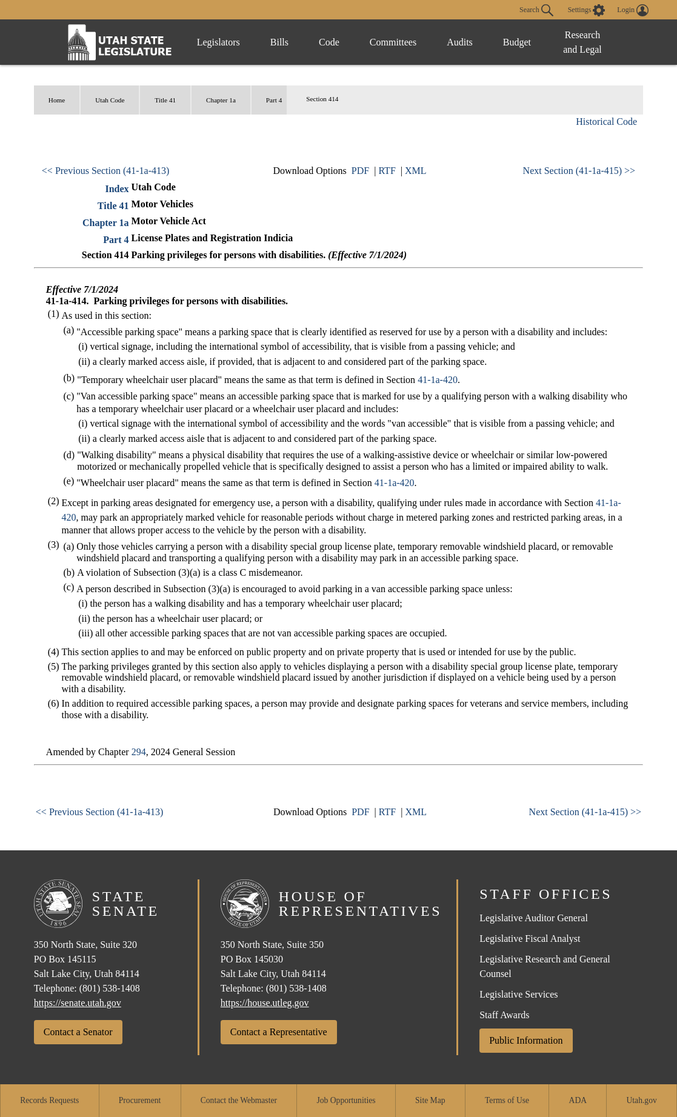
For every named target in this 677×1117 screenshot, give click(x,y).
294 (139, 752)
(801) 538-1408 (109, 988)
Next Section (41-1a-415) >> (579, 170)
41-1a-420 (438, 380)
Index (116, 189)
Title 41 (165, 100)
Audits (460, 42)
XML (416, 170)
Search (536, 10)
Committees (393, 42)
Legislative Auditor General (533, 918)
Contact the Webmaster (239, 1100)
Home (56, 100)
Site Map (430, 1100)
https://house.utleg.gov (265, 1003)
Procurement (140, 1100)
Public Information (525, 1040)
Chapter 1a (221, 100)
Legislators (218, 42)
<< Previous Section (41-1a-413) (105, 170)
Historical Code (606, 121)
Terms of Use (507, 1100)
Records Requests (49, 1100)
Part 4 (274, 100)
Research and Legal (582, 42)
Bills (279, 42)
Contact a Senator (78, 1032)
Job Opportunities (346, 1100)
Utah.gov (642, 1100)
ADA (578, 1100)
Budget (517, 42)
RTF (386, 170)
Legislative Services (518, 994)
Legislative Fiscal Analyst (529, 938)
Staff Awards (504, 1015)
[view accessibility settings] (587, 10)
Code (329, 42)
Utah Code (109, 100)
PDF (360, 170)
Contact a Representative (278, 1032)
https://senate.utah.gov (77, 1003)
